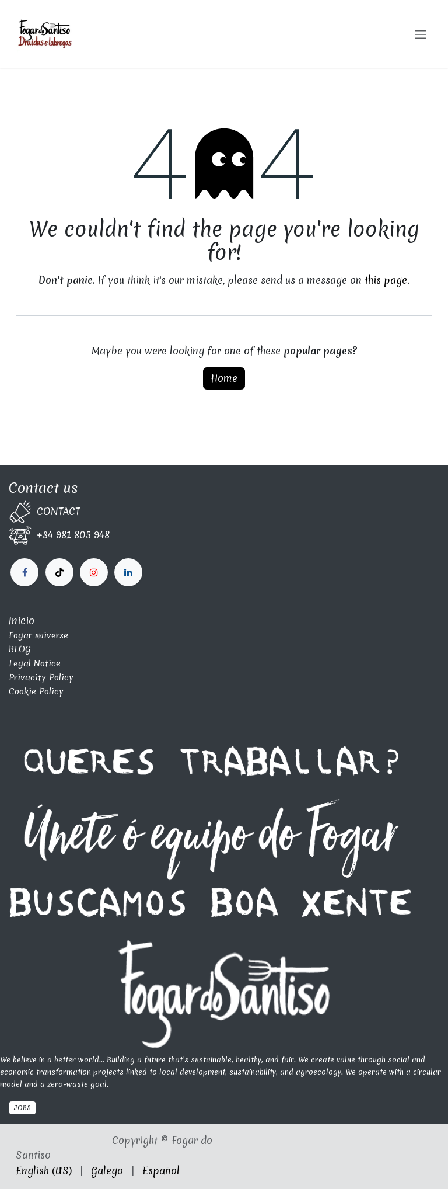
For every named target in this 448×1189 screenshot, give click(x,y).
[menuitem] (44, 1171)
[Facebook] (24, 572)
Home (224, 378)
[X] (60, 572)
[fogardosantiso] (128, 572)
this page (386, 280)
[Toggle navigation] (420, 34)
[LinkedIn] (94, 572)
